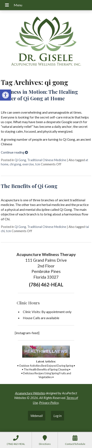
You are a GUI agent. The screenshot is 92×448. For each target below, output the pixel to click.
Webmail (36, 416)
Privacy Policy (49, 402)
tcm (37, 164)
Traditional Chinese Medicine (46, 160)
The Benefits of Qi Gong (29, 185)
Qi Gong (20, 160)
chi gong (15, 164)
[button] (5, 95)
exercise (28, 164)
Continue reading (14, 152)
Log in (58, 416)
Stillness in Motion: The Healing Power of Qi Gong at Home (39, 95)
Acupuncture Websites (30, 393)
